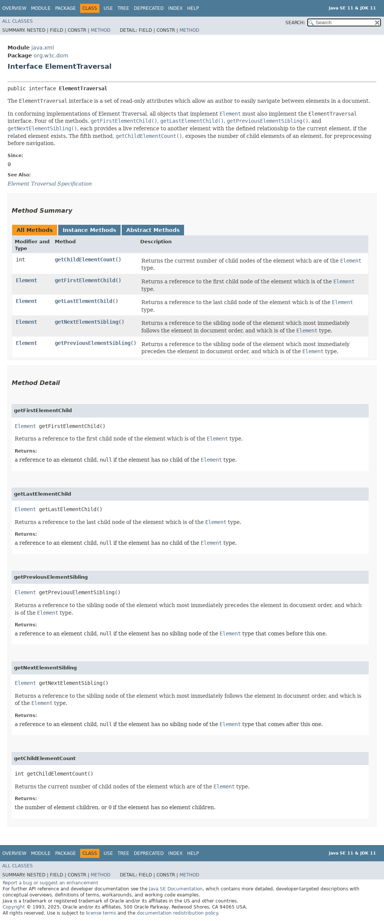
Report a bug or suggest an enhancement (50, 882)
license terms (101, 913)
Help (193, 8)
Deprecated (149, 8)
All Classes (17, 21)
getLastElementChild (83, 301)
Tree (123, 8)
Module (41, 8)
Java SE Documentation (176, 889)
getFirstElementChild (85, 280)
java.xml (42, 48)
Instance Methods (89, 230)
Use (108, 8)
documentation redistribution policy (177, 913)
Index (175, 8)
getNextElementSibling (86, 322)
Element (26, 280)
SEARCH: (295, 22)
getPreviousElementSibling (92, 343)
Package (65, 8)
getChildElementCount (85, 260)
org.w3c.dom (51, 56)
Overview (14, 8)
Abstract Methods (153, 230)
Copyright (14, 907)
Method (100, 30)
